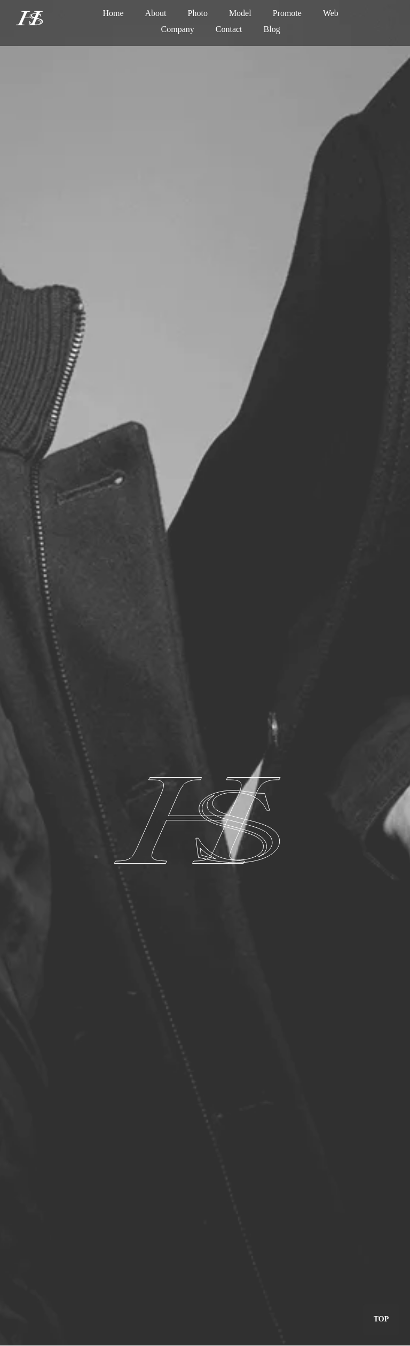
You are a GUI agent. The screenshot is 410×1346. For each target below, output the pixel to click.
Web (330, 13)
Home (112, 13)
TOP (381, 1319)
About (156, 13)
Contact (229, 29)
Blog (272, 29)
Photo (198, 13)
